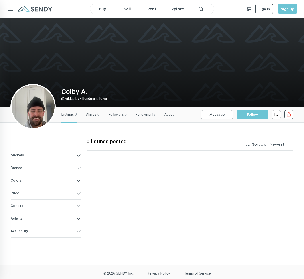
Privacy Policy (159, 273)
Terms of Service (197, 273)
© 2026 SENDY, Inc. (118, 273)
